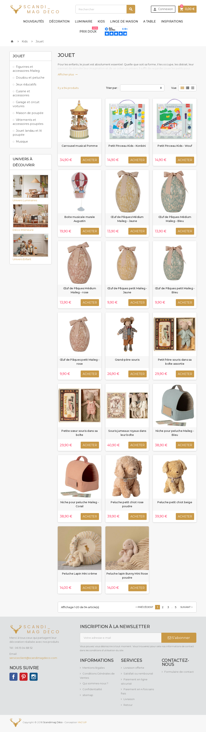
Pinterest (24, 677)
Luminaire (83, 21)
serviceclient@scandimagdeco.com (33, 657)
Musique (22, 141)
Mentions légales (93, 667)
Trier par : (112, 87)
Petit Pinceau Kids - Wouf (175, 145)
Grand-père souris (127, 359)
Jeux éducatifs (26, 84)
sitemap (87, 695)
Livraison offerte (134, 667)
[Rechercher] (105, 9)
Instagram (34, 677)
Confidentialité (92, 689)
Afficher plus (68, 74)
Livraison (129, 699)
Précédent (144, 607)
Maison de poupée (29, 113)
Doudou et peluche (30, 77)
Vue (173, 87)
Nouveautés (33, 21)
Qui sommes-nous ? (95, 683)
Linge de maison (124, 21)
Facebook (13, 677)
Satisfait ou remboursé (138, 673)
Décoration (59, 21)
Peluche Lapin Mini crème (79, 573)
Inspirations (172, 21)
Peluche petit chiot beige (174, 502)
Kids (101, 21)
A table (149, 21)
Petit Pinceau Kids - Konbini (127, 145)
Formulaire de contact (179, 671)
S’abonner (179, 638)
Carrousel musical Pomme (80, 145)
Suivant (186, 607)
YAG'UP (82, 722)
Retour (128, 704)
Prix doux (88, 30)
